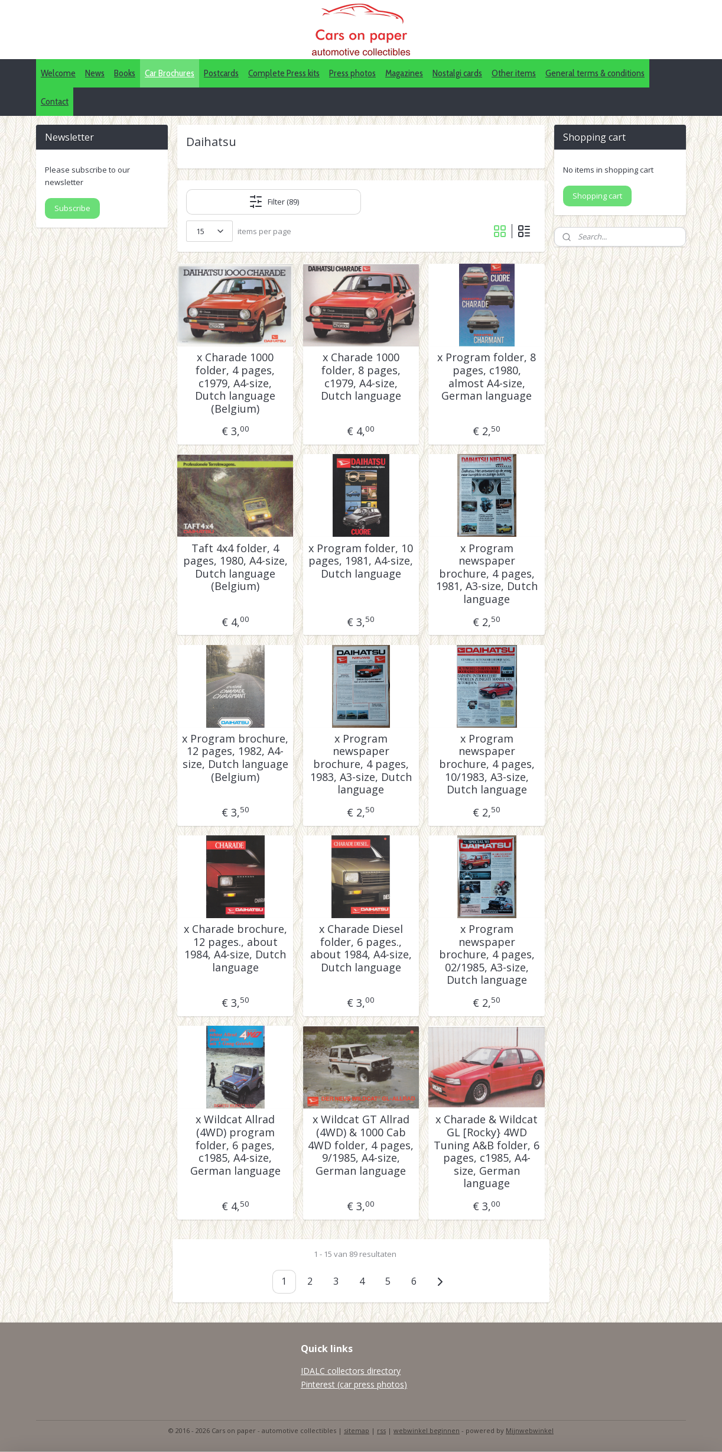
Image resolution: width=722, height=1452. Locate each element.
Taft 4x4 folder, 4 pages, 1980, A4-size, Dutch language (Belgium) (235, 567)
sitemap (356, 1430)
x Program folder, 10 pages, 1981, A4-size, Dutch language (360, 561)
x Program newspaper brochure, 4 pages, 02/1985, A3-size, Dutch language (487, 955)
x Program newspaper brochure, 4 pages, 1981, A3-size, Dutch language (487, 574)
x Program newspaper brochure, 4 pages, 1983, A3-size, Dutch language (361, 764)
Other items (514, 73)
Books (124, 73)
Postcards (221, 73)
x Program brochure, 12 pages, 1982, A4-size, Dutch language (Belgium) (235, 758)
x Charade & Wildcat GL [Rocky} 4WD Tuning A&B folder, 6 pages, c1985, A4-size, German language (486, 1151)
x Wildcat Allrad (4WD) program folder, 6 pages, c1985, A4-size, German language (235, 1145)
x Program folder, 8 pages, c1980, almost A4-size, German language (486, 376)
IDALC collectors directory (351, 1370)
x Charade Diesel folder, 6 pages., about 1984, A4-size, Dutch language (361, 948)
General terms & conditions (595, 73)
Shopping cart (597, 195)
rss (381, 1430)
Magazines (404, 73)
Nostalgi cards (457, 73)
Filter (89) (274, 202)
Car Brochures (169, 73)
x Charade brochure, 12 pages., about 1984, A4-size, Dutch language (235, 948)
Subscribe (72, 208)
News (95, 73)
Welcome (58, 73)
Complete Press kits (284, 73)
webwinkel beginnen (426, 1430)
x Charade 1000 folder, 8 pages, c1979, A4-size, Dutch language (361, 376)
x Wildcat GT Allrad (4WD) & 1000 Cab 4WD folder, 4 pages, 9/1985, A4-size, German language (361, 1145)
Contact (55, 101)
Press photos (352, 73)
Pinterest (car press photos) (354, 1384)
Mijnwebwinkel (530, 1430)
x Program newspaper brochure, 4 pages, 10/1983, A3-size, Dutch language (487, 764)
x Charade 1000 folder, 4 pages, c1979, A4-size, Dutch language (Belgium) (235, 383)
